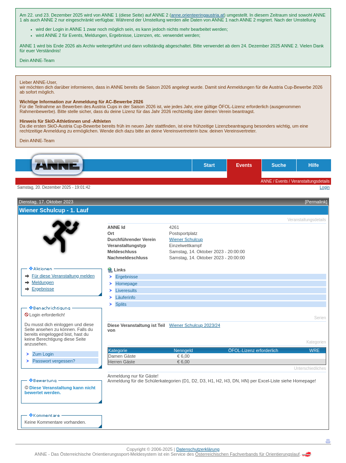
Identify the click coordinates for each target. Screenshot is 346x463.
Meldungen (43, 282)
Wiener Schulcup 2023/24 (194, 325)
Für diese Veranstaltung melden (63, 275)
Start (209, 165)
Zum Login (43, 354)
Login (324, 187)
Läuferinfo (126, 297)
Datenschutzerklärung (197, 449)
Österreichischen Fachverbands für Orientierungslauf (247, 454)
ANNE (266, 181)
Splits (121, 304)
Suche (279, 165)
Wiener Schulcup (186, 239)
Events (244, 165)
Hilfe (313, 165)
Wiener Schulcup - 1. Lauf (54, 210)
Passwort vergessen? (54, 360)
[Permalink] (316, 201)
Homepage (127, 283)
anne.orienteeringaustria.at (197, 15)
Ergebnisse (43, 288)
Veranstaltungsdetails (310, 181)
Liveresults (126, 290)
